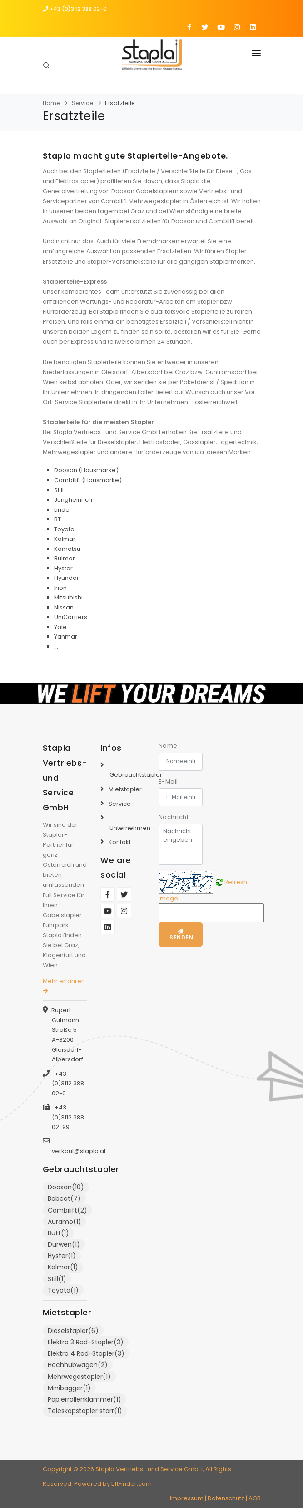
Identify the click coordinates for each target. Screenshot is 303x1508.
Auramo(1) (64, 1221)
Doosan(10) (66, 1187)
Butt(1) (58, 1233)
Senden (181, 935)
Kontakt (120, 842)
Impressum (187, 1498)
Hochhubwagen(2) (78, 1364)
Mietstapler (125, 789)
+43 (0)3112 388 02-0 (75, 9)
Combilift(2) (67, 1210)
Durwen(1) (64, 1244)
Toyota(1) (63, 1290)
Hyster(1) (62, 1255)
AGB (254, 1498)
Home (51, 103)
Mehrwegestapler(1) (79, 1376)
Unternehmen (129, 828)
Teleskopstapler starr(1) (85, 1410)
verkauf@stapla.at (79, 1151)
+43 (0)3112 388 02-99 (68, 1117)
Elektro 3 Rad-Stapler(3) (86, 1342)
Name (168, 745)
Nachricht (174, 817)
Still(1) (57, 1278)
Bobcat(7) (64, 1198)
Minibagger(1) (69, 1388)
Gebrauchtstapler (135, 774)
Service (83, 103)
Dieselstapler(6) (73, 1330)
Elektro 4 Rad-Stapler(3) (86, 1353)
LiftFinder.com (131, 1483)
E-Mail (168, 781)
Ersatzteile (120, 103)
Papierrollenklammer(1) (84, 1399)
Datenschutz (226, 1498)
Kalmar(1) (63, 1267)
